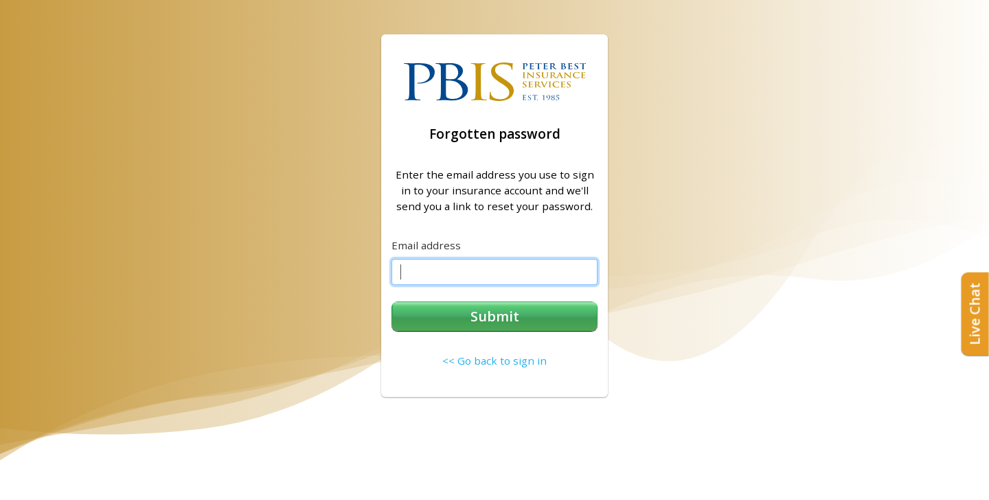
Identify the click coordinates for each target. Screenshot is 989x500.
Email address (426, 245)
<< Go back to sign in (494, 360)
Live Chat (975, 313)
